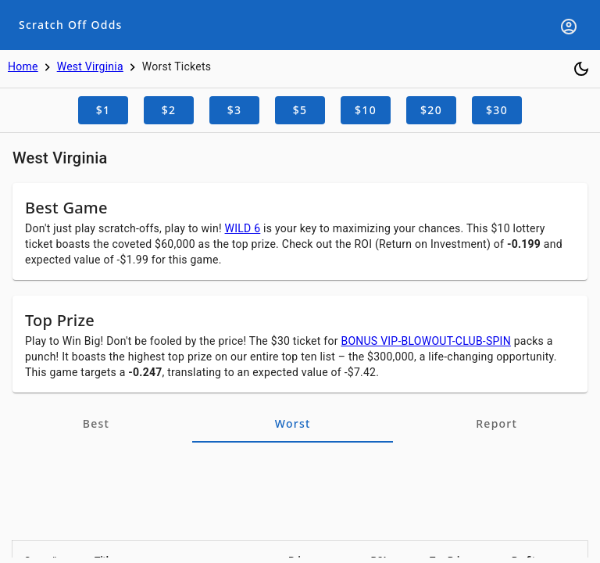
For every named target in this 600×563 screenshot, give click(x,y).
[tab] (96, 424)
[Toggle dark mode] (581, 69)
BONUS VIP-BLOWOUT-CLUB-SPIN (426, 341)
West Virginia (90, 66)
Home (23, 66)
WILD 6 (243, 228)
